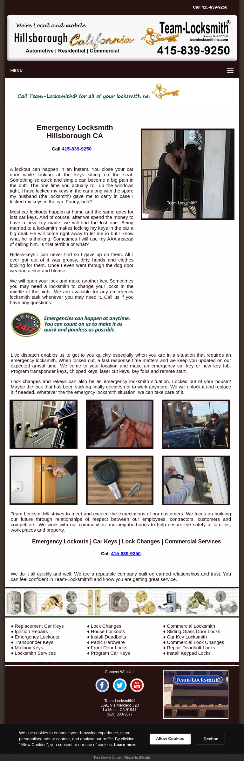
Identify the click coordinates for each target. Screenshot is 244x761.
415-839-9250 (77, 148)
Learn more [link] (125, 744)
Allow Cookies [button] (170, 738)
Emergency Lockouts (60, 541)
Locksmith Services (35, 653)
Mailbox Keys (29, 647)
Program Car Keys (110, 653)
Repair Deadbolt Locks (191, 647)
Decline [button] (211, 739)
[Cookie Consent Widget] (122, 742)
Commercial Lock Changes (195, 642)
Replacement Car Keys (39, 626)
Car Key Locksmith (187, 636)
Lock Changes (141, 541)
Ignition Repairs (31, 631)
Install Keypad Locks (189, 653)
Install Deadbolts (108, 636)
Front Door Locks (109, 647)
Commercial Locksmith (191, 626)
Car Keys (105, 541)
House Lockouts (108, 631)
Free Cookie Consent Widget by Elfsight (122, 757)
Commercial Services (193, 541)
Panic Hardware (108, 642)
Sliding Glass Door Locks (193, 631)
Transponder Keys (34, 642)
